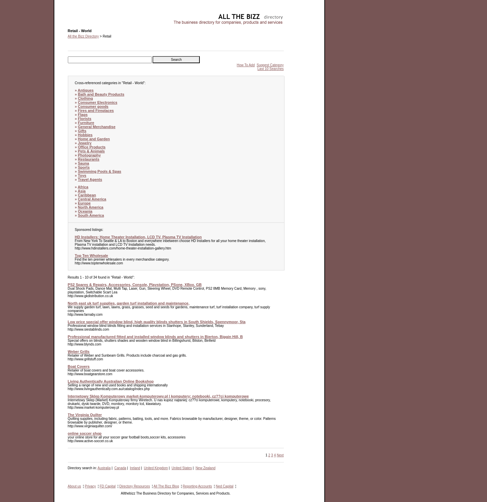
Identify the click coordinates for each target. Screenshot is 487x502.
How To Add (246, 65)
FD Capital (107, 486)
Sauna (83, 163)
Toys (82, 175)
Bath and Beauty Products (101, 94)
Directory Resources (134, 486)
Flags (83, 115)
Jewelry (84, 143)
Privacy (90, 486)
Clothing (85, 98)
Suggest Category (270, 65)
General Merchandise (96, 127)
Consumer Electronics (97, 102)
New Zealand (205, 468)
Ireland (135, 468)
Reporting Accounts (197, 486)
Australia (104, 468)
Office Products (92, 147)
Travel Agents (90, 179)
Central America (92, 199)
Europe (84, 203)
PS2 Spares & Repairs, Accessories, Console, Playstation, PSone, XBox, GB (135, 285)
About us (74, 486)
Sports (84, 167)
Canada (120, 468)
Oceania (85, 211)
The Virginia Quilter (85, 415)
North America (90, 207)
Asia (81, 191)
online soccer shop (85, 433)
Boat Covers (79, 366)
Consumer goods (93, 106)
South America (91, 215)
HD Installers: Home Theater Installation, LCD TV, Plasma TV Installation (138, 237)
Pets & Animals (91, 151)
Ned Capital (224, 486)
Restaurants (89, 159)
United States (181, 468)
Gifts (82, 131)
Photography (89, 155)
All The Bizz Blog (166, 486)
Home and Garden (94, 139)
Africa (83, 187)
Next (280, 455)
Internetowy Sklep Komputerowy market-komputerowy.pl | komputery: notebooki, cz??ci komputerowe (158, 396)
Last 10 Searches (271, 69)
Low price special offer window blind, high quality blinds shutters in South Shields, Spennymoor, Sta (157, 322)
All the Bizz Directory (83, 36)
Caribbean (87, 195)
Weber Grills (79, 352)
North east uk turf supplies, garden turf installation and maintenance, (129, 303)
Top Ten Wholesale (91, 256)
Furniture (86, 123)
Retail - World (78, 15)
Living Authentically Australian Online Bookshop (111, 381)
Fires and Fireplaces (96, 111)
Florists (84, 119)
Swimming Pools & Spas (99, 171)
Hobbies (85, 135)
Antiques (85, 90)
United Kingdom (156, 468)
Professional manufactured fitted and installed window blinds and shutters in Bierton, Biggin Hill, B (155, 337)
